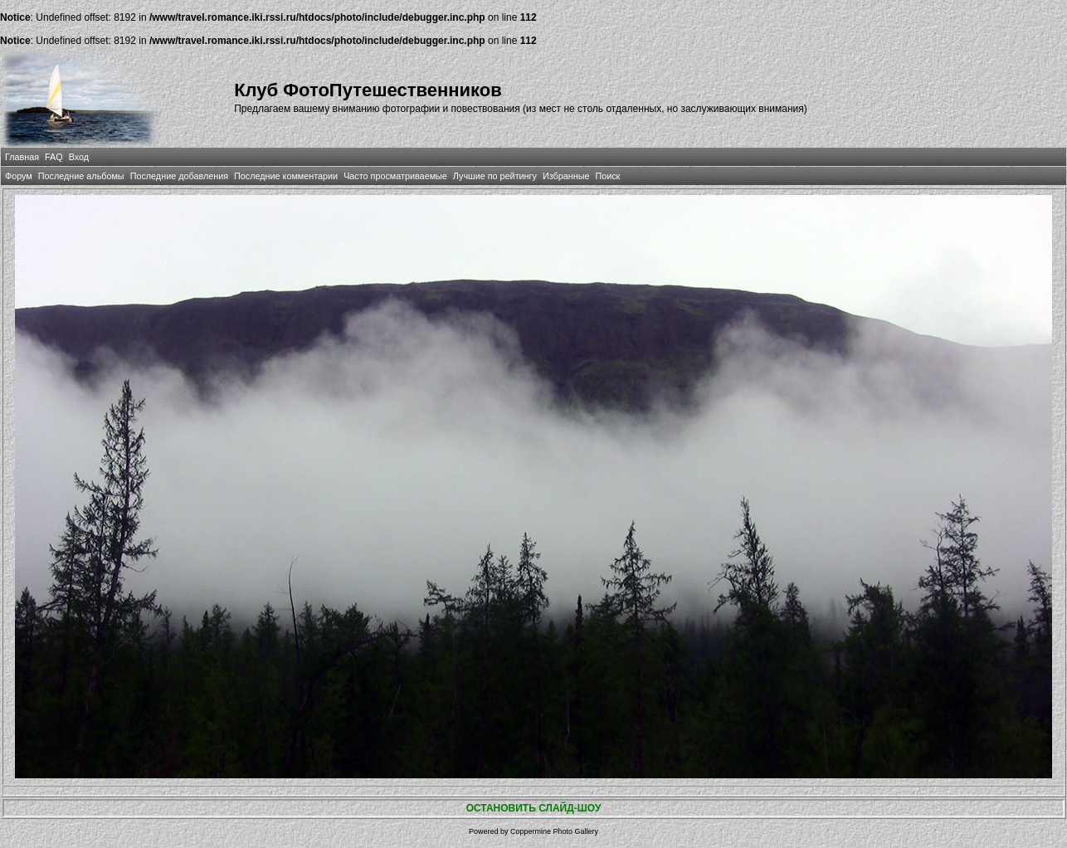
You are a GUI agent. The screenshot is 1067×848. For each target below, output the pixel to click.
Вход (79, 157)
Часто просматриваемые (395, 176)
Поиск (607, 176)
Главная (22, 157)
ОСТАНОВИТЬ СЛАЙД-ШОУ (534, 808)
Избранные (566, 176)
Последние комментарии (286, 176)
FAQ (54, 157)
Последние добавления (179, 176)
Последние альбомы (81, 176)
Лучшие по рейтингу (495, 176)
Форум (18, 176)
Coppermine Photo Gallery (554, 831)
